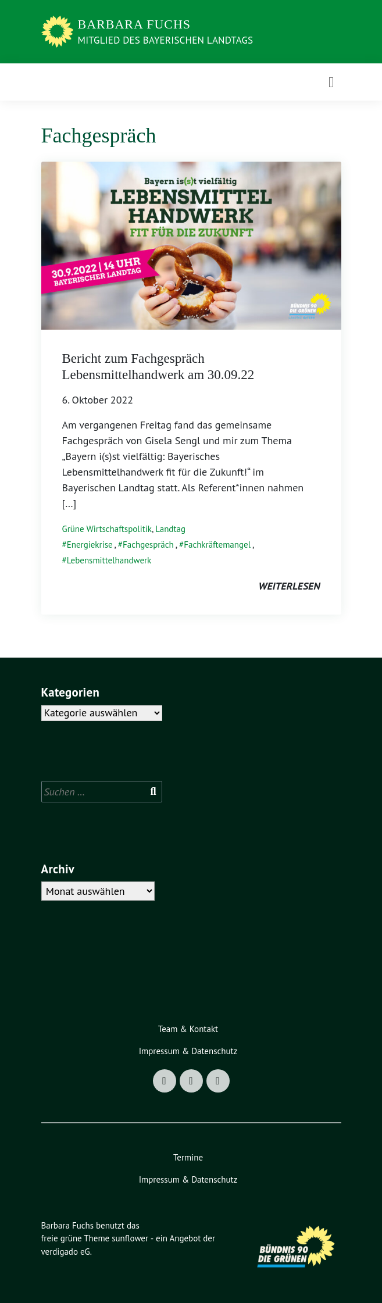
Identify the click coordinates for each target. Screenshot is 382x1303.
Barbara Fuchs (134, 24)
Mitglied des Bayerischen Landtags (166, 40)
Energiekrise (90, 544)
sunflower (130, 1238)
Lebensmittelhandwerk (109, 560)
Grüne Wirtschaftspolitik (107, 528)
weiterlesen (289, 585)
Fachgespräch (148, 544)
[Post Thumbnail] (191, 244)
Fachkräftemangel (217, 544)
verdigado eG (65, 1251)
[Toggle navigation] (331, 82)
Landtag (170, 528)
